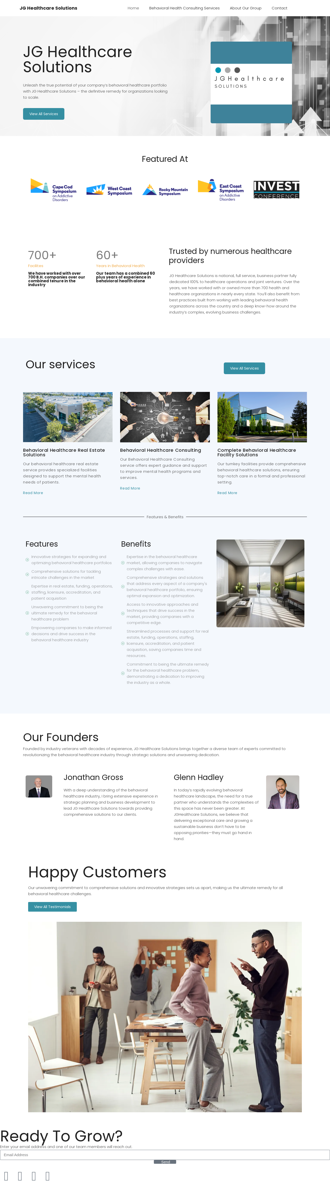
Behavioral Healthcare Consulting (160, 450)
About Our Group (246, 8)
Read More (33, 492)
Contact (279, 8)
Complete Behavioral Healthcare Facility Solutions (256, 452)
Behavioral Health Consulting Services (184, 8)
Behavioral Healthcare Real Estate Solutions (64, 452)
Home (133, 8)
